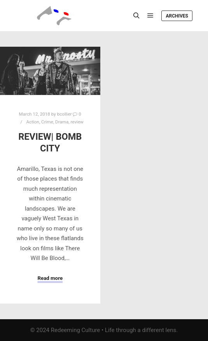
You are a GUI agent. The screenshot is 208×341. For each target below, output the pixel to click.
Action (32, 122)
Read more (50, 278)
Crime (47, 122)
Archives (177, 16)
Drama (61, 122)
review (77, 122)
